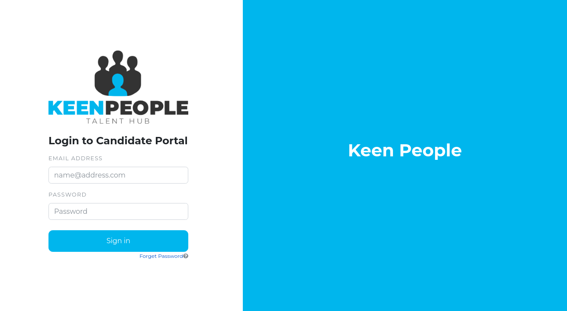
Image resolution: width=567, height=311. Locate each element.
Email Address (75, 158)
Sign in (118, 241)
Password (67, 194)
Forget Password (161, 256)
